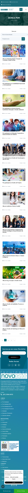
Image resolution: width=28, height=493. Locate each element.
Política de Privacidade (14, 477)
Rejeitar (13, 479)
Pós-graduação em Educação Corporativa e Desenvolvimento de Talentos (13, 133)
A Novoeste (4, 422)
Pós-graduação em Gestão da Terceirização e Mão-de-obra (14, 158)
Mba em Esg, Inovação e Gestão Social (12, 280)
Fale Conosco (5, 467)
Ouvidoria (4, 472)
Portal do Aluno (5, 457)
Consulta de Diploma (6, 433)
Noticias (4, 438)
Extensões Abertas (6, 415)
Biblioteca (4, 461)
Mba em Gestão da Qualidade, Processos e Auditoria (13, 304)
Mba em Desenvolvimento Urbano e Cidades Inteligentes (13, 256)
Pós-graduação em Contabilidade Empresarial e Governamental (14, 84)
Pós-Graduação (5, 402)
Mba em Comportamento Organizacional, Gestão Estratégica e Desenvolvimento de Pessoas (13, 231)
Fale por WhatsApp (21, 491)
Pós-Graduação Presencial (8, 408)
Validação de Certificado (6, 4)
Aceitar (13, 482)
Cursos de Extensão (6, 429)
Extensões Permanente (7, 413)
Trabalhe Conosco (6, 469)
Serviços (4, 427)
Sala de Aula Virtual (14, 2)
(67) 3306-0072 (7, 394)
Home (12, 20)
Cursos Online (5, 431)
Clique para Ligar (7, 491)
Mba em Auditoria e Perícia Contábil (11, 206)
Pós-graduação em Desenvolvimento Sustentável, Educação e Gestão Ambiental (13, 109)
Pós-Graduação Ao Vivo (7, 406)
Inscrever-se (14, 357)
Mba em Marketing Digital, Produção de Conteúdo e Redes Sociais (12, 59)
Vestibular (4, 424)
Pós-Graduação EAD (6, 404)
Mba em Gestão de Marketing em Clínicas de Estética (14, 329)
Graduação (4, 411)
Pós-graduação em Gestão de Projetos (12, 183)
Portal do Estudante (5, 2)
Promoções (4, 435)
